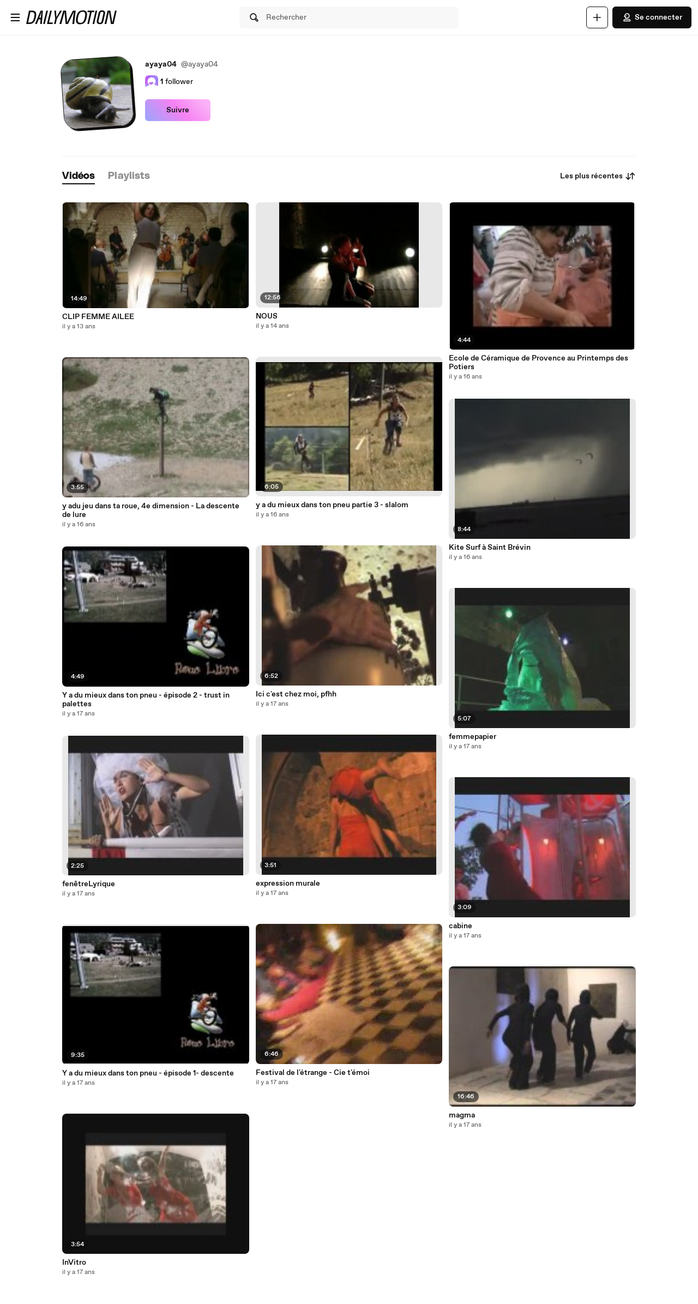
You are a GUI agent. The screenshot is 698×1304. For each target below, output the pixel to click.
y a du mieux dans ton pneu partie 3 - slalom (332, 505)
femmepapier (472, 736)
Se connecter (652, 17)
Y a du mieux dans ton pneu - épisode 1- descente (148, 1073)
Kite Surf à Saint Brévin (490, 547)
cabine (460, 926)
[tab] (78, 176)
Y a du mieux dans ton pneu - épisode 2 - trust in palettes (146, 699)
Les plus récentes (598, 176)
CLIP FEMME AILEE (98, 317)
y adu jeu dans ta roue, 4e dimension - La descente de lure (150, 510)
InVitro (74, 1262)
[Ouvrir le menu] (15, 17)
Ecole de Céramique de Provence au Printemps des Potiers (538, 362)
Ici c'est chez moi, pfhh (296, 694)
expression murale (288, 883)
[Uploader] (597, 17)
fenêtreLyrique (88, 884)
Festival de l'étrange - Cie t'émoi (313, 1072)
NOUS (267, 316)
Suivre (177, 110)
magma (462, 1115)
